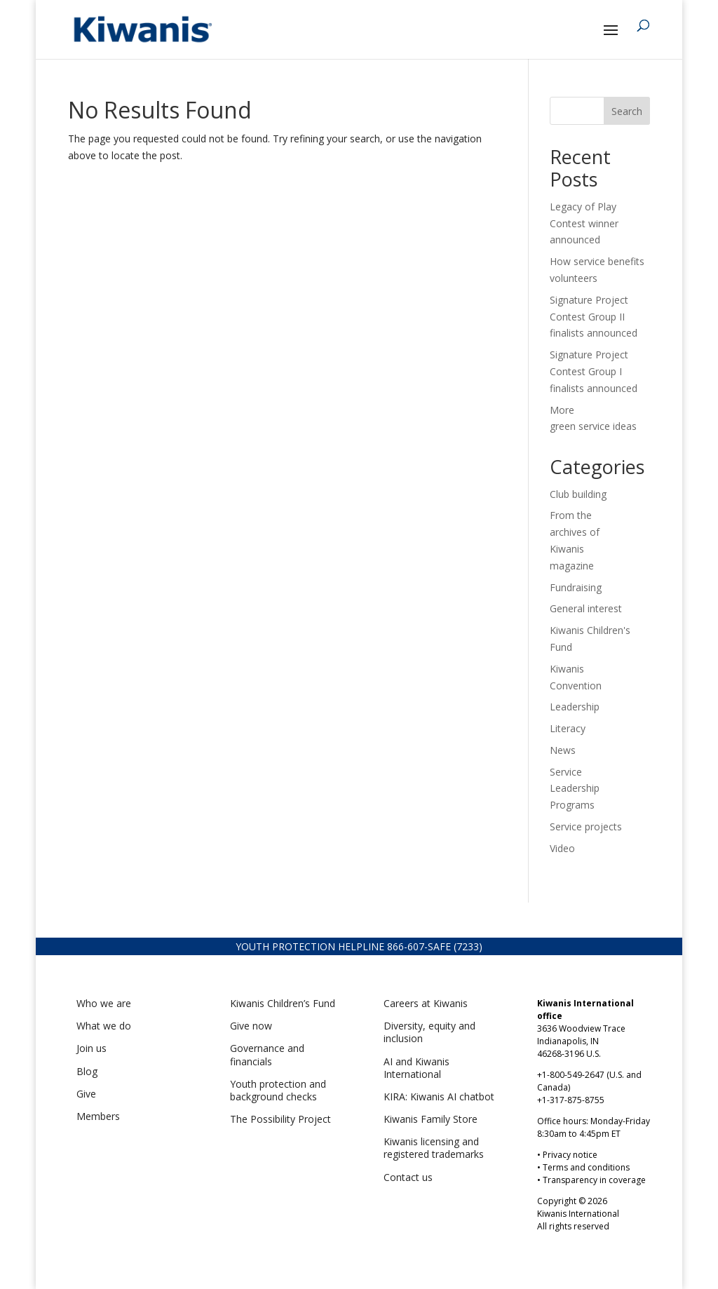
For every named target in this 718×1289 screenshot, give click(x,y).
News (563, 750)
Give (86, 1093)
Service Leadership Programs (575, 788)
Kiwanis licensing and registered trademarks (434, 1148)
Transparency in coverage (594, 1180)
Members (98, 1116)
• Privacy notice (567, 1155)
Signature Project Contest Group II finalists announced (593, 316)
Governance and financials (267, 1054)
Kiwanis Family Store (430, 1119)
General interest (586, 608)
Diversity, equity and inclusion (429, 1032)
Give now (251, 1025)
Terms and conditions (586, 1167)
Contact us (408, 1177)
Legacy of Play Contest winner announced (584, 223)
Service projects (586, 826)
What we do (103, 1025)
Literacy (567, 728)
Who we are (103, 1003)
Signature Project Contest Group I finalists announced (593, 371)
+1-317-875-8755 (570, 1100)
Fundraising (576, 587)
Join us (91, 1048)
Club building (578, 494)
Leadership (575, 706)
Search (626, 111)
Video (562, 848)
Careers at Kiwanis (426, 1003)
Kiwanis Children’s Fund (282, 1003)
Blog (86, 1071)
